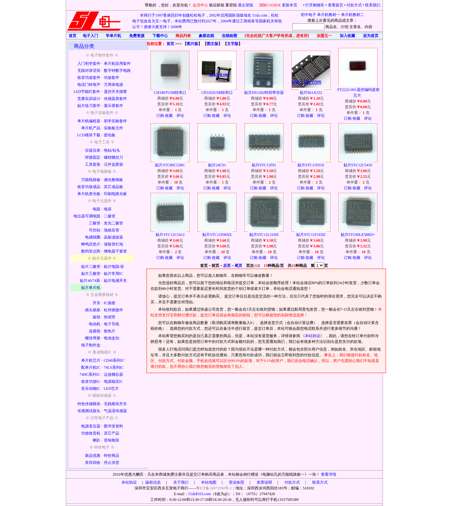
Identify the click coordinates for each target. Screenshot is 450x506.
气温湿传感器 (115, 411)
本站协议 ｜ (132, 482)
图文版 (212, 44)
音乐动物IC (90, 388)
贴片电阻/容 (114, 266)
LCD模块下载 (88, 135)
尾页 (238, 265)
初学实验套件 (115, 121)
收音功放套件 (88, 77)
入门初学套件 (88, 63)
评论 (180, 115)
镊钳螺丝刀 (113, 157)
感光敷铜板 (113, 179)
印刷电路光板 (115, 194)
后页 (227, 265)
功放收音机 (90, 433)
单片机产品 (90, 128)
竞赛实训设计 (88, 98)
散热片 (109, 331)
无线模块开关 (115, 404)
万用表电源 (113, 84)
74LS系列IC (114, 367)
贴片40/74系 (90, 280)
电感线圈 (92, 237)
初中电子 (308, 14)
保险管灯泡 (113, 244)
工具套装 (92, 164)
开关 (96, 303)
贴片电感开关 (115, 280)
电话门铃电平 (88, 84)
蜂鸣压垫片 (90, 244)
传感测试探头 (88, 411)
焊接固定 (92, 157)
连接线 (94, 331)
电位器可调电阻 (87, 216)
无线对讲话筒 (88, 70)
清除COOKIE (270, 5)
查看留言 (335, 5)
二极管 (109, 216)
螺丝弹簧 (92, 338)
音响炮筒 (111, 440)
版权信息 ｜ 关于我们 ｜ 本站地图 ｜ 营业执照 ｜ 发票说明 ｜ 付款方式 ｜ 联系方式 (236, 482)
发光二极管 (113, 223)
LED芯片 (111, 388)
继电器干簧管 (115, 251)
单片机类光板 (88, 194)
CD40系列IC (114, 360)
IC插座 (109, 303)
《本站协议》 (313, 336)
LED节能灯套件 (87, 91)
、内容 (366, 27)
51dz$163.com (199, 494)
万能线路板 (90, 179)
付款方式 (354, 5)
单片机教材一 (328, 14)
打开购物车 (314, 5)
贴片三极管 (90, 273)
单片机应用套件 (117, 63)
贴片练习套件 (88, 105)
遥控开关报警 (115, 91)
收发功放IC (90, 381)
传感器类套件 (115, 98)
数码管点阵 (90, 251)
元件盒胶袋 (113, 164)
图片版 (192, 44)
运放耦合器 (113, 374)
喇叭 (96, 440)
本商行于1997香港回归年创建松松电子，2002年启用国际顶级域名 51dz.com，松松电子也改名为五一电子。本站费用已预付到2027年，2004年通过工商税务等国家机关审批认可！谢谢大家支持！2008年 (207, 21)
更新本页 (290, 5)
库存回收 (92, 462)
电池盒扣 (111, 338)
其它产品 (111, 433)
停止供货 (111, 462)
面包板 (109, 135)
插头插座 (92, 310)
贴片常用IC (113, 273)
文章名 (355, 27)
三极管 (94, 223)
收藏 (169, 115)
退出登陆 (246, 5)
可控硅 (94, 230)
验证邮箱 (216, 5)
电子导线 (111, 324)
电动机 (94, 324)
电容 (108, 209)
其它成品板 (113, 187)
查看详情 (328, 474)
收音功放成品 (88, 187)
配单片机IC (90, 367)
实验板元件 (113, 128)
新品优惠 (92, 455)
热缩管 (109, 317)
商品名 (331, 27)
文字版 (232, 44)
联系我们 (372, 5)
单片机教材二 (352, 14)
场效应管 (111, 230)
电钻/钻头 (112, 150)
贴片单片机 (90, 287)
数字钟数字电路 (117, 70)
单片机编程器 (88, 121)
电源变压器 (90, 426)
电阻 (96, 209)
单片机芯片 (90, 360)
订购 (160, 115)
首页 (170, 44)
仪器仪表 (92, 150)
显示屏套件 (113, 105)
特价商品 (111, 455)
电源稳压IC (113, 381)
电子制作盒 (90, 345)
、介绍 (342, 27)
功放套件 (111, 77)
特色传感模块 (88, 404)
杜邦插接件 (113, 310)
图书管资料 (113, 426)
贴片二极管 (90, 266)
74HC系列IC (90, 374)
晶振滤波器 (113, 237)
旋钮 (96, 317)
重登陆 (231, 5)
